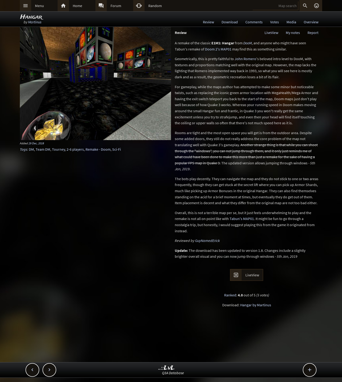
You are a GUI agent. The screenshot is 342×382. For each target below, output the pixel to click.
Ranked (230, 295)
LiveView (271, 32)
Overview (311, 22)
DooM (247, 43)
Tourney (58, 149)
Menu (39, 5)
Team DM (43, 149)
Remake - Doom (98, 149)
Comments (254, 22)
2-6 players (75, 149)
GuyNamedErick (207, 240)
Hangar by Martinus (255, 305)
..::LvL (167, 368)
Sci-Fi (116, 149)
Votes (274, 22)
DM (31, 149)
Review (208, 22)
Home (77, 5)
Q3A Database (173, 372)
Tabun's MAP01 (242, 218)
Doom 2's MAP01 (218, 49)
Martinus (34, 22)
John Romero (245, 58)
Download (230, 22)
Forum (116, 5)
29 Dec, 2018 (36, 143)
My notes (293, 32)
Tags (23, 149)
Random (155, 5)
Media (291, 22)
